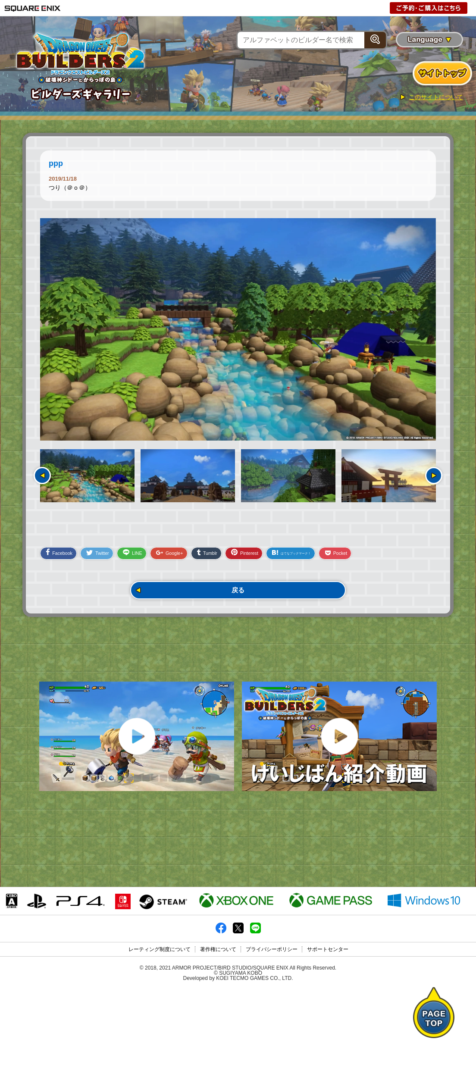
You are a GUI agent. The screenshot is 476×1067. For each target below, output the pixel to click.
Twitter (108, 558)
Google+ (193, 558)
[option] (238, 329)
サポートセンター (327, 1027)
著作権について (218, 1027)
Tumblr (237, 557)
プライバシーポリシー (272, 1027)
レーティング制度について (159, 1027)
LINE (149, 557)
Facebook (62, 557)
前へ (42, 475)
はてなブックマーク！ (342, 557)
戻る (238, 596)
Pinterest (282, 557)
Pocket (399, 558)
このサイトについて (436, 97)
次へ (433, 475)
